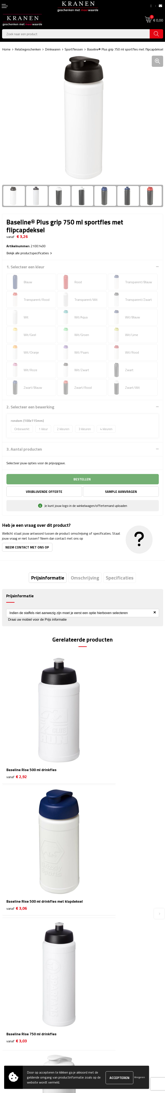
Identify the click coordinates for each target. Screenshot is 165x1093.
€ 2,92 (16, 743)
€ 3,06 (97, 749)
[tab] (47, 577)
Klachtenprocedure (97, 1002)
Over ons (90, 926)
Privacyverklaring (96, 1015)
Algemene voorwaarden (100, 990)
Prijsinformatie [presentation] (47, 577)
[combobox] (76, 33)
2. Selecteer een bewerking (30, 407)
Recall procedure (95, 1021)
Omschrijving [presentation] (85, 577)
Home (6, 49)
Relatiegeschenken (28, 49)
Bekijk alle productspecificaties (29, 253)
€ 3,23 (97, 854)
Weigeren (139, 1077)
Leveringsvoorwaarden (100, 1009)
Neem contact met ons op (27, 547)
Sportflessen (74, 49)
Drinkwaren (52, 49)
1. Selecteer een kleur (25, 267)
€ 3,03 (16, 848)
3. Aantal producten (24, 449)
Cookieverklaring (95, 996)
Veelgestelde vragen (98, 938)
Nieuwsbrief (92, 932)
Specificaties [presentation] (120, 577)
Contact (7, 990)
